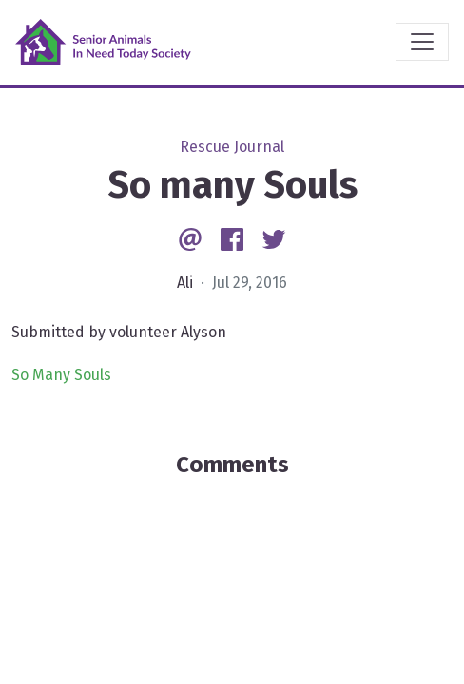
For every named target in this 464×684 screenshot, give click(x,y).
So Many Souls (61, 375)
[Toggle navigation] (422, 42)
